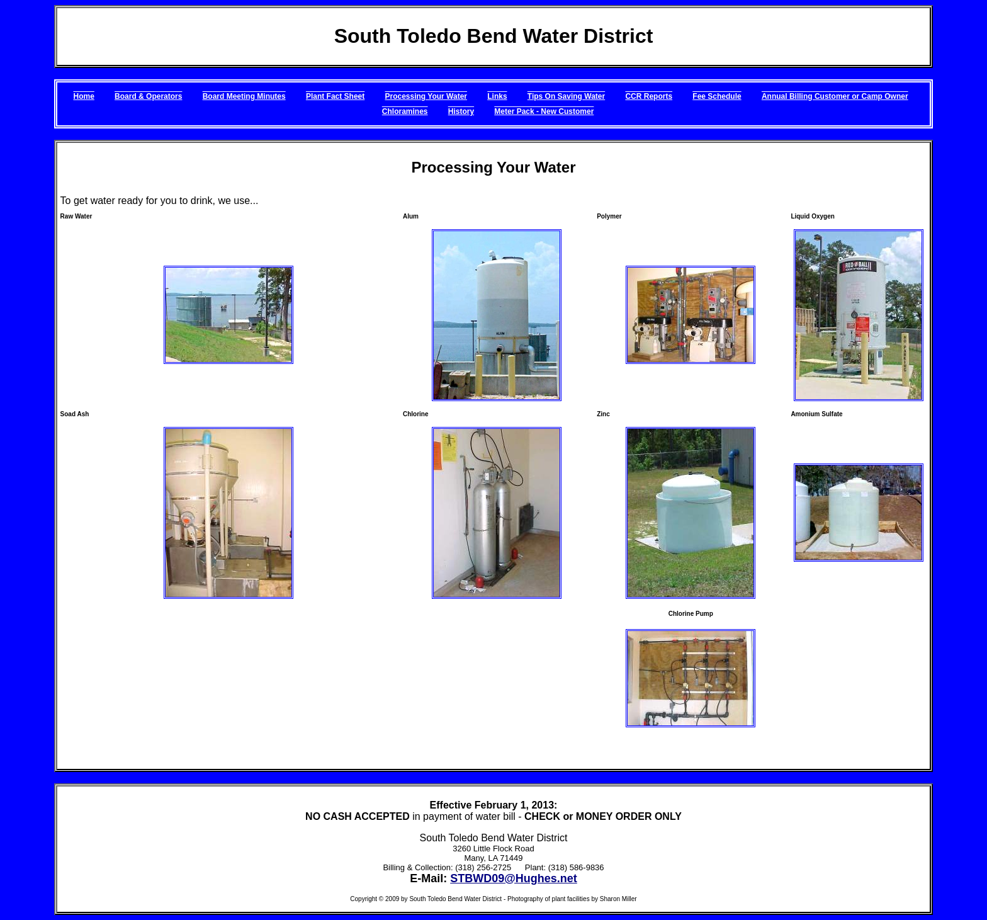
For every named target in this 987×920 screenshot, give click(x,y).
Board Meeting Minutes (244, 96)
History (461, 111)
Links (497, 96)
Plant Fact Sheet (335, 96)
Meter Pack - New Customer (544, 111)
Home (83, 96)
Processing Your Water (426, 96)
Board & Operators (148, 96)
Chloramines (405, 111)
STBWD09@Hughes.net (513, 878)
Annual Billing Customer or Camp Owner (835, 96)
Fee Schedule (716, 96)
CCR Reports (648, 96)
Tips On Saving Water (566, 96)
